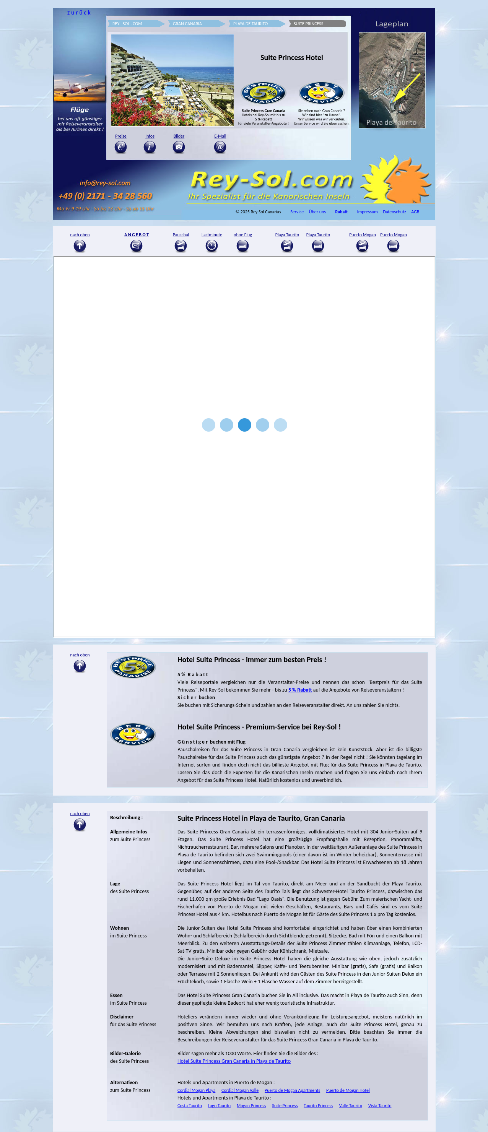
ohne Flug (243, 234)
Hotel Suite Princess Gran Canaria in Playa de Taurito (234, 1061)
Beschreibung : (126, 817)
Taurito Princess (318, 1105)
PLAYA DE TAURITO (250, 23)
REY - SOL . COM (127, 23)
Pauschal (181, 234)
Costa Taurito (189, 1105)
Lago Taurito (219, 1105)
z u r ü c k (79, 12)
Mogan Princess (251, 1105)
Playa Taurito (287, 234)
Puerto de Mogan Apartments (292, 1090)
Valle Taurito (350, 1105)
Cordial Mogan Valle (240, 1090)
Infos (150, 136)
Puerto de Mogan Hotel (348, 1090)
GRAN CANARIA (187, 23)
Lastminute (212, 234)
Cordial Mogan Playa (196, 1090)
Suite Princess (285, 1105)
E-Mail (220, 136)
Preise (121, 136)
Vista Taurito (380, 1105)
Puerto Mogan (362, 234)
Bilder (179, 136)
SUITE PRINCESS (308, 23)
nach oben (79, 813)
